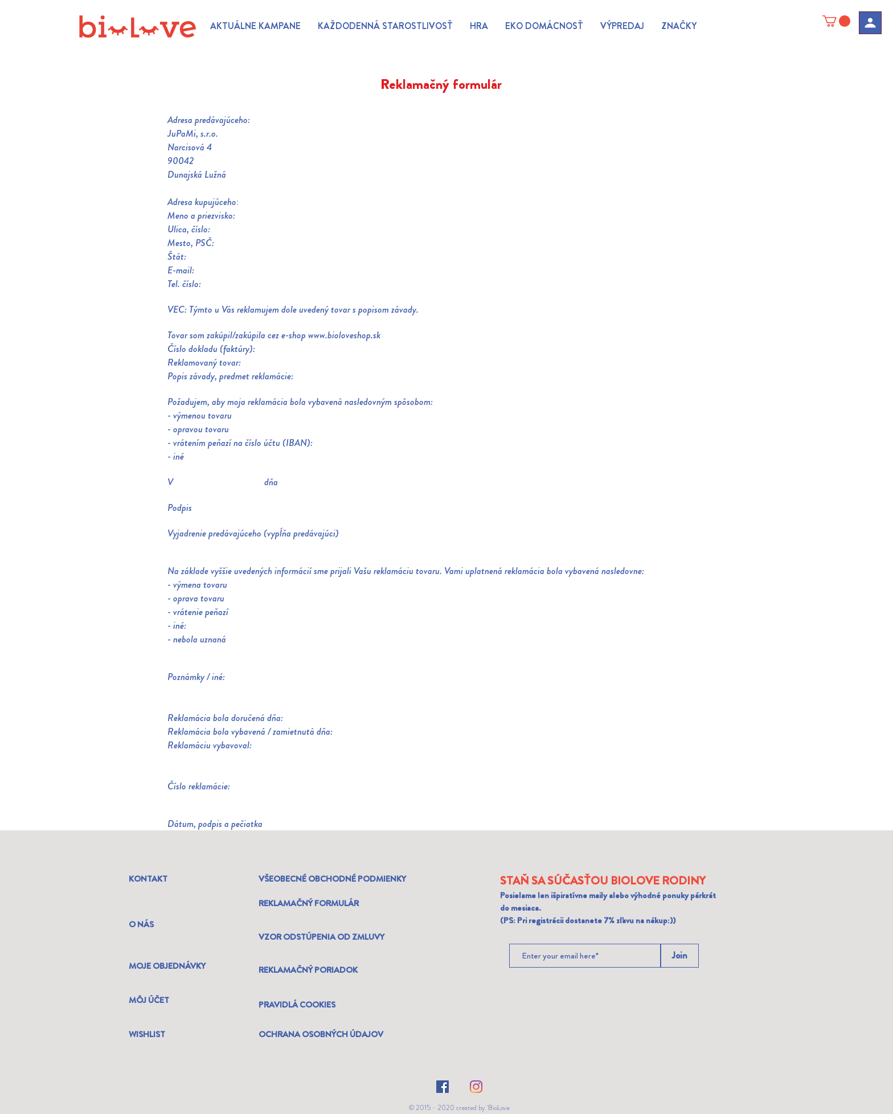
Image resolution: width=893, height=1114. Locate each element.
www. (317, 335)
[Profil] (870, 22)
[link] (836, 21)
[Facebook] (442, 1086)
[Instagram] (476, 1086)
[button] (255, 26)
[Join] (680, 956)
